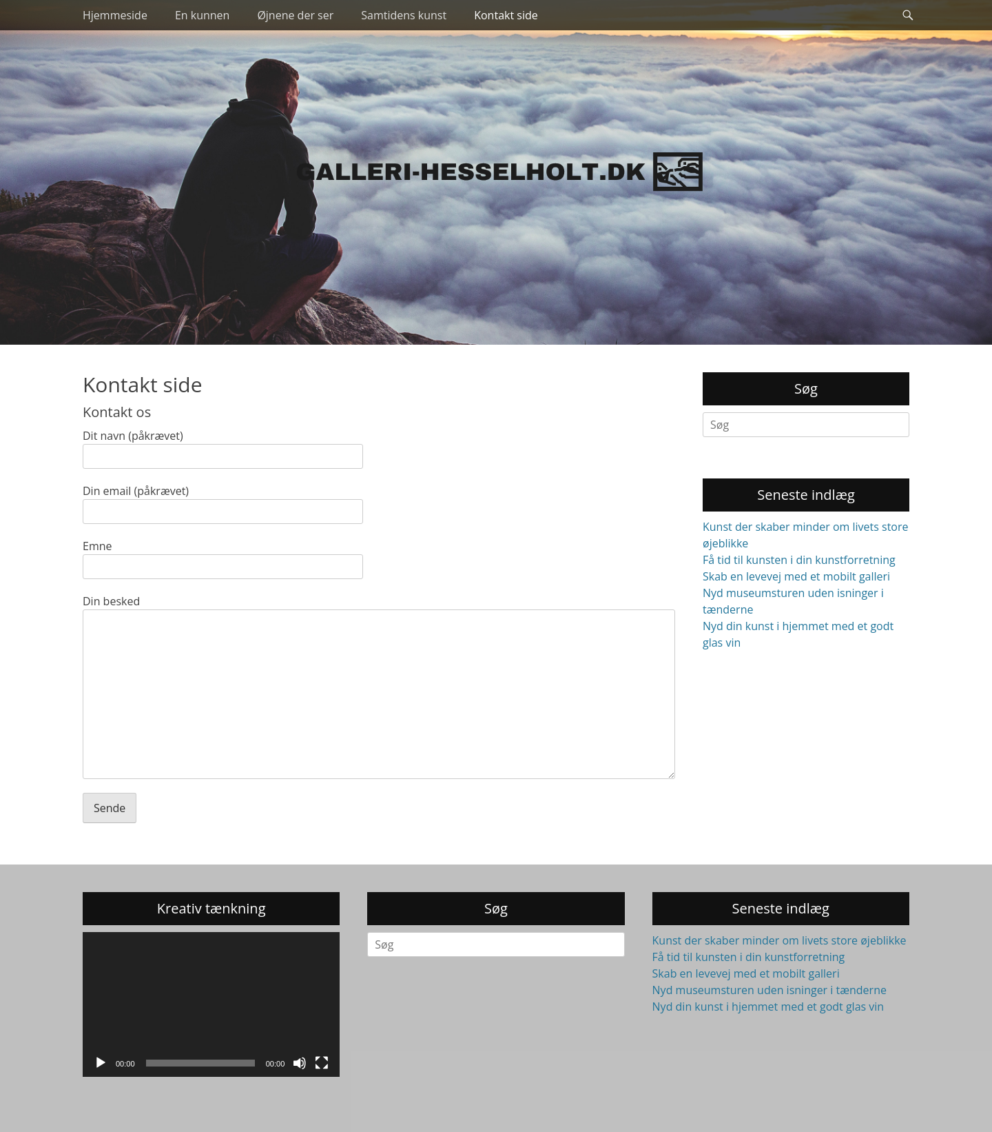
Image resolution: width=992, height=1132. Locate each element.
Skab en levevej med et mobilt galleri (796, 576)
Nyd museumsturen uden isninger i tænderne (769, 990)
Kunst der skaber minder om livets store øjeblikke (779, 940)
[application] (211, 1004)
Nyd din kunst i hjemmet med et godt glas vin (768, 1006)
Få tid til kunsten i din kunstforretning (799, 559)
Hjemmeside (115, 15)
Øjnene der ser (295, 15)
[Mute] (300, 1063)
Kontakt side (506, 15)
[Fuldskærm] (322, 1063)
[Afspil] (100, 1063)
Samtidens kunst (403, 15)
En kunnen (202, 15)
